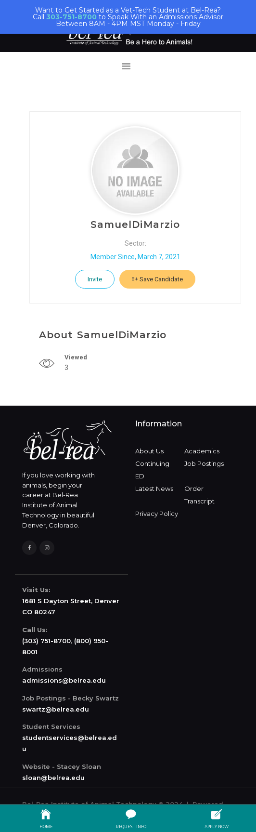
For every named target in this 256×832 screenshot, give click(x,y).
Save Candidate (157, 279)
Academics (201, 451)
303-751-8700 (71, 17)
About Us (149, 451)
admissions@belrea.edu (64, 680)
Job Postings (204, 463)
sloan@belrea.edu (53, 777)
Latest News (154, 488)
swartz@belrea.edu (55, 709)
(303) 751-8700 (46, 641)
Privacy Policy (156, 513)
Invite (95, 279)
